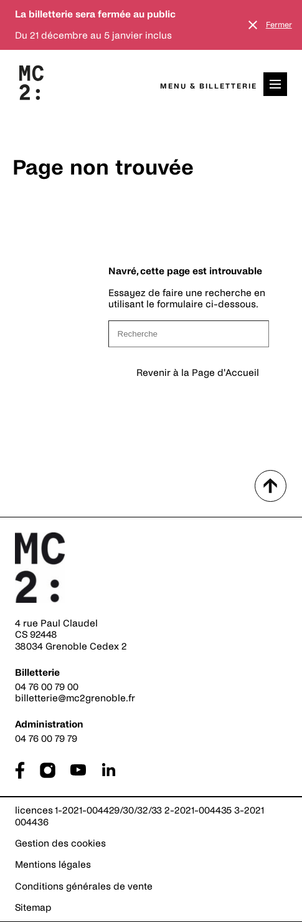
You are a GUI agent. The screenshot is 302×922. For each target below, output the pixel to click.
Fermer (279, 25)
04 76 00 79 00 (46, 686)
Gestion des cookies (60, 843)
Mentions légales (53, 864)
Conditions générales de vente (84, 886)
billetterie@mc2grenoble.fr (75, 698)
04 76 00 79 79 (46, 738)
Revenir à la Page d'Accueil (197, 372)
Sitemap (33, 907)
